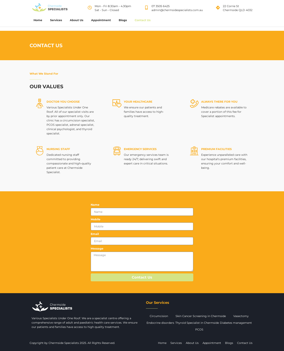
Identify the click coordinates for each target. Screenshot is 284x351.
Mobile (95, 219)
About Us (76, 20)
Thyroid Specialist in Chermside (197, 323)
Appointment (101, 20)
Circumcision (159, 316)
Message (97, 248)
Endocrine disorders (160, 323)
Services (56, 20)
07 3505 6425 (160, 6)
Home (38, 20)
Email (95, 234)
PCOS (199, 329)
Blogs (123, 20)
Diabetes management (236, 323)
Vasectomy (241, 316)
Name (95, 204)
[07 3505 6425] (147, 8)
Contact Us (142, 20)
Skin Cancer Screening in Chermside (201, 316)
